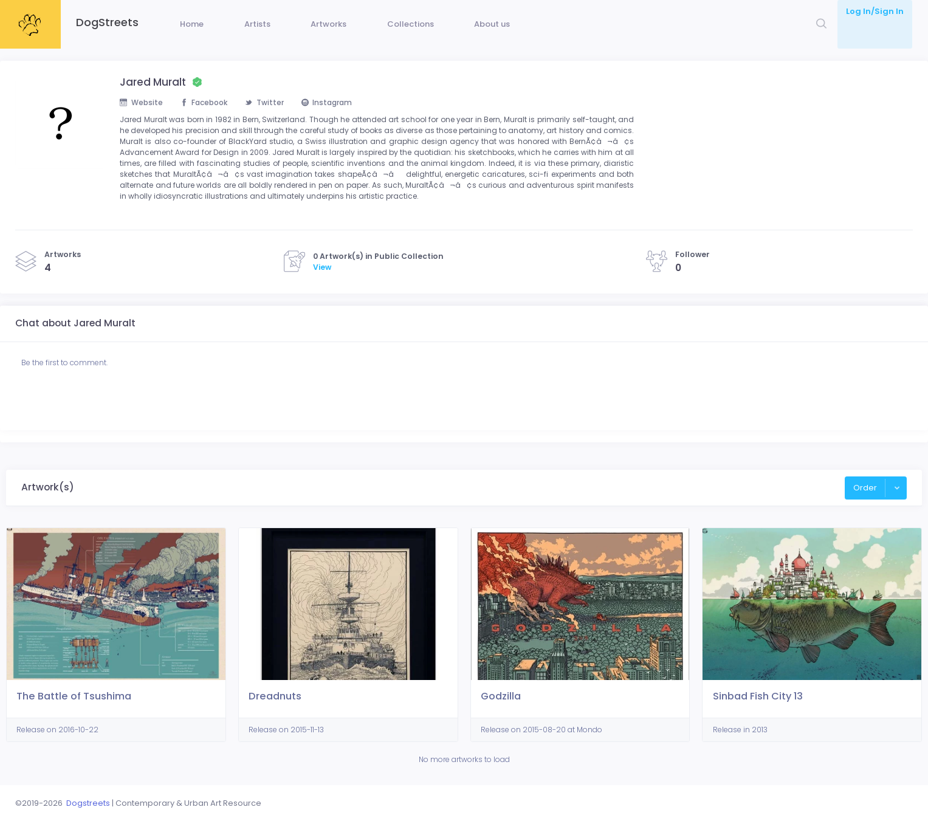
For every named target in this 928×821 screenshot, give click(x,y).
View (322, 305)
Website (142, 121)
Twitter (273, 121)
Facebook (209, 121)
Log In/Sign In (875, 11)
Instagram (339, 121)
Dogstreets (88, 803)
